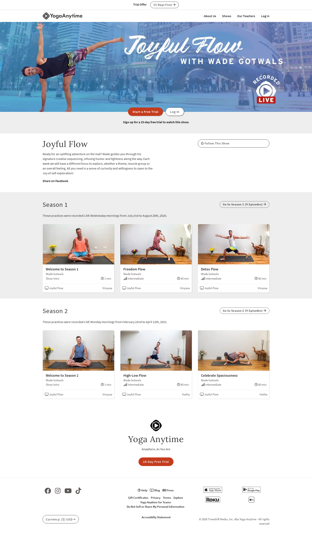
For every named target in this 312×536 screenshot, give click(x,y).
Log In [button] (174, 112)
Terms (167, 498)
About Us (210, 16)
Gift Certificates (138, 498)
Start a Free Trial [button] (145, 112)
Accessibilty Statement (156, 517)
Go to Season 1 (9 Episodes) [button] (244, 204)
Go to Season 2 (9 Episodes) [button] (244, 310)
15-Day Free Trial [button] (156, 462)
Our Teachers (246, 16)
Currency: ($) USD (61, 519)
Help (142, 490)
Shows (226, 16)
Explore (178, 498)
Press (168, 490)
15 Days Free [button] (164, 5)
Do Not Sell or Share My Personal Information (155, 506)
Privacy (155, 498)
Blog (155, 490)
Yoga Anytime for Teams (155, 502)
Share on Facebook (55, 181)
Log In (265, 16)
